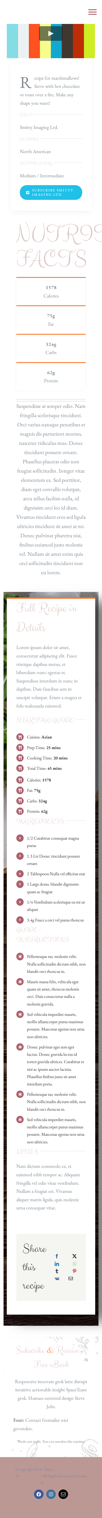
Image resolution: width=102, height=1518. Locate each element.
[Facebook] (57, 1256)
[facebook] (39, 1494)
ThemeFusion (30, 1475)
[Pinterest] (74, 1271)
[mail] (63, 1494)
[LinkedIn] (57, 1264)
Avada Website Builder (71, 1469)
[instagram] (51, 1494)
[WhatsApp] (74, 1264)
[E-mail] (71, 1278)
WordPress (53, 1482)
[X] (74, 1256)
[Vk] (57, 1278)
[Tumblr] (57, 1271)
